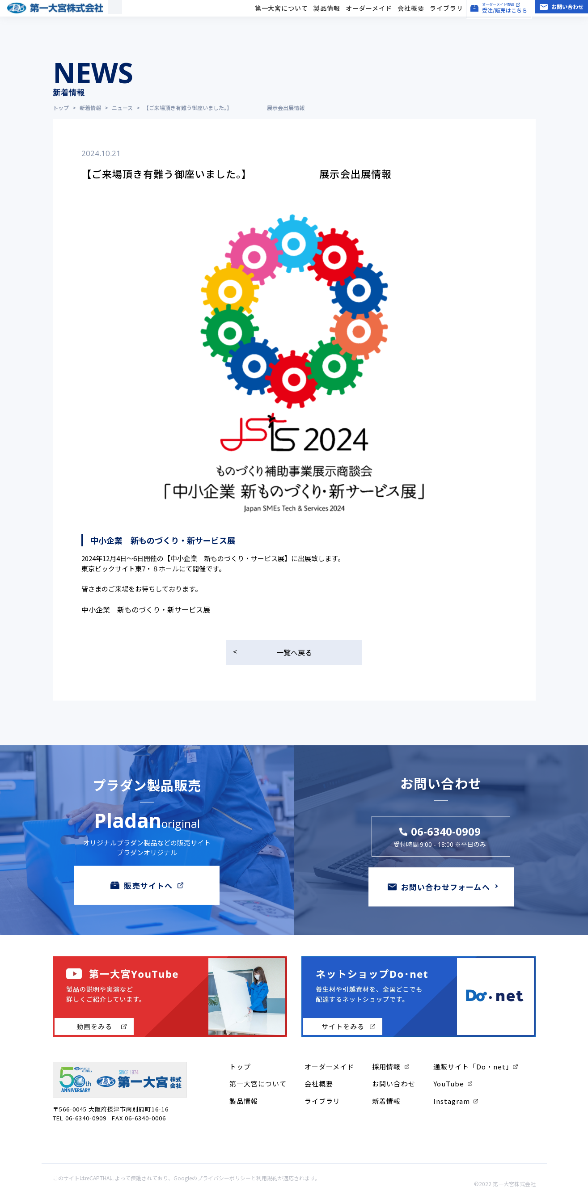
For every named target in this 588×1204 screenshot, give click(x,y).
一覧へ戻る (294, 652)
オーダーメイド (369, 17)
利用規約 (267, 1178)
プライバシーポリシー (224, 1178)
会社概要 (411, 17)
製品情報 (326, 17)
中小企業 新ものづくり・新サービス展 (145, 609)
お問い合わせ (393, 1083)
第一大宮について (282, 17)
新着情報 (386, 1101)
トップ (240, 1066)
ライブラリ (446, 17)
